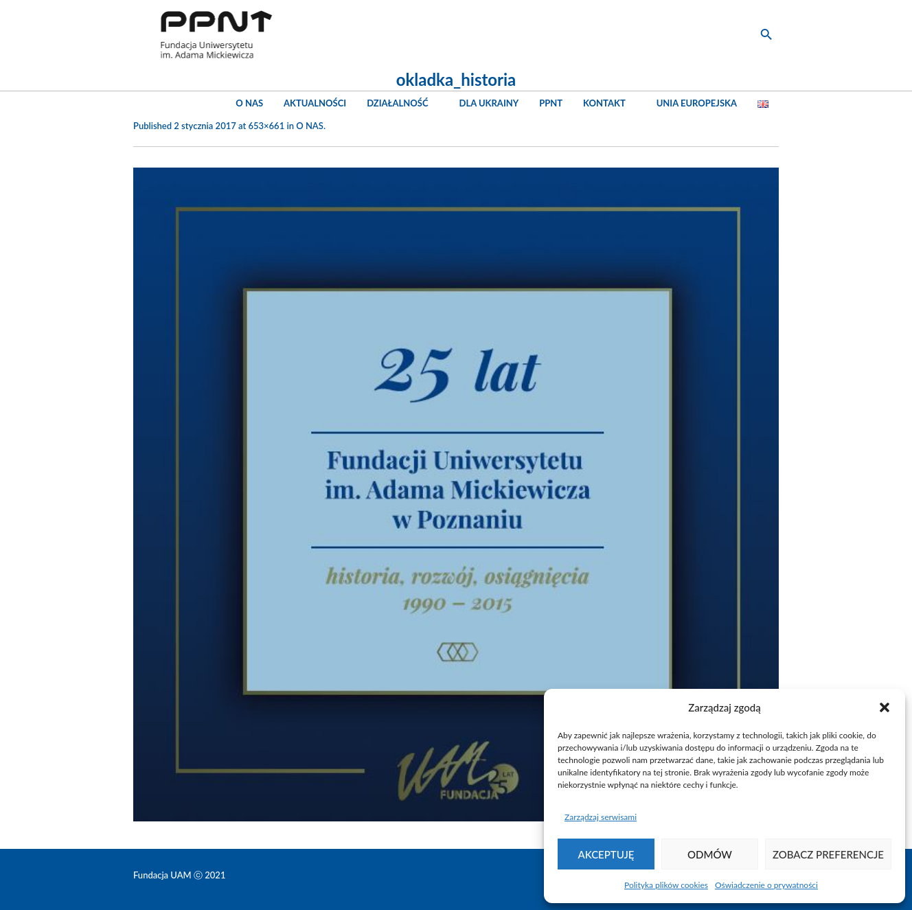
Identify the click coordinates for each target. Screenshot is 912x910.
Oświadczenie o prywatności (766, 885)
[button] (884, 707)
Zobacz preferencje (828, 854)
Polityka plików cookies (666, 885)
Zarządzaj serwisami (601, 817)
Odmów (709, 854)
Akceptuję (606, 854)
